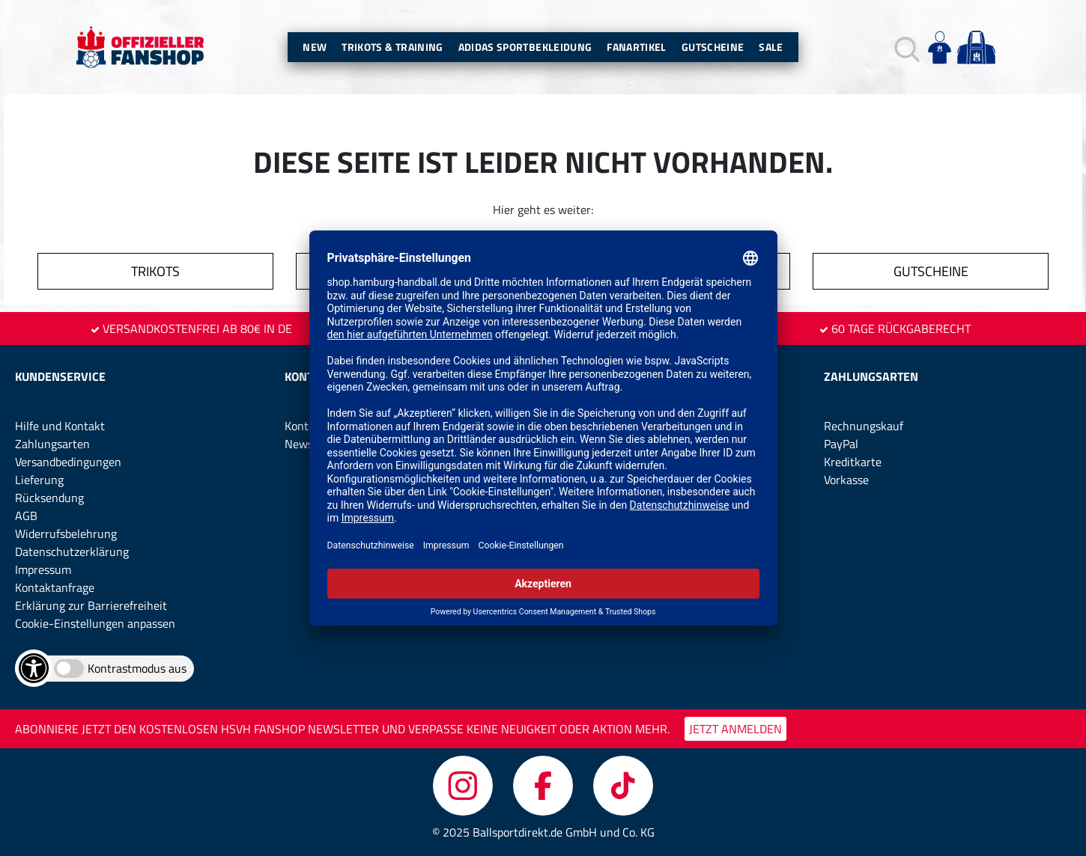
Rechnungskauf (863, 425)
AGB (26, 515)
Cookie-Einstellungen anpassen (95, 623)
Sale (771, 47)
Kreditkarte (853, 461)
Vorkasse (846, 479)
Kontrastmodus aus (137, 668)
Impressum (43, 569)
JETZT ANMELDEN (735, 729)
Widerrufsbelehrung (66, 533)
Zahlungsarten (52, 443)
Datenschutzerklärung (72, 551)
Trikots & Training (392, 47)
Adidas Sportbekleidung (525, 47)
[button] (905, 47)
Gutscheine (713, 47)
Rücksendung (49, 497)
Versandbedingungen (68, 461)
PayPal (841, 443)
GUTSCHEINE (931, 271)
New (315, 47)
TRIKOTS (155, 271)
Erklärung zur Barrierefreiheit (91, 605)
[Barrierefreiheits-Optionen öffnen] (33, 668)
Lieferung (39, 479)
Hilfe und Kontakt (60, 425)
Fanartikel (637, 47)
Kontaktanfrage (54, 587)
